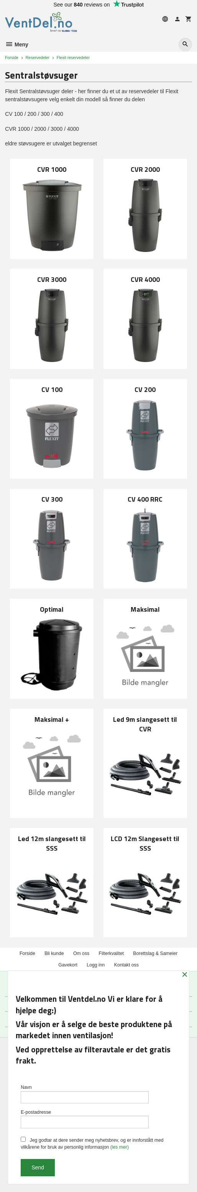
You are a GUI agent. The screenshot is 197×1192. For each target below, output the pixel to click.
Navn (85, 1094)
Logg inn (96, 965)
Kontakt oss (126, 965)
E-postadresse (85, 1119)
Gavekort (67, 965)
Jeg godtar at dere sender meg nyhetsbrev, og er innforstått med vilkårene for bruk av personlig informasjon (92, 1143)
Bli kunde (54, 953)
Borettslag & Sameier (155, 953)
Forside (11, 57)
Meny (16, 44)
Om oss (81, 953)
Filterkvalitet (111, 953)
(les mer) (119, 1147)
